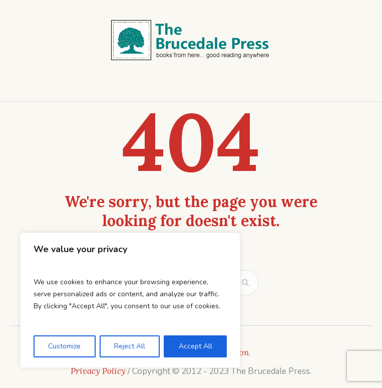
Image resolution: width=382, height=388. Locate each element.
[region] (130, 300)
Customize (64, 346)
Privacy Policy (98, 370)
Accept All (195, 346)
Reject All (129, 346)
